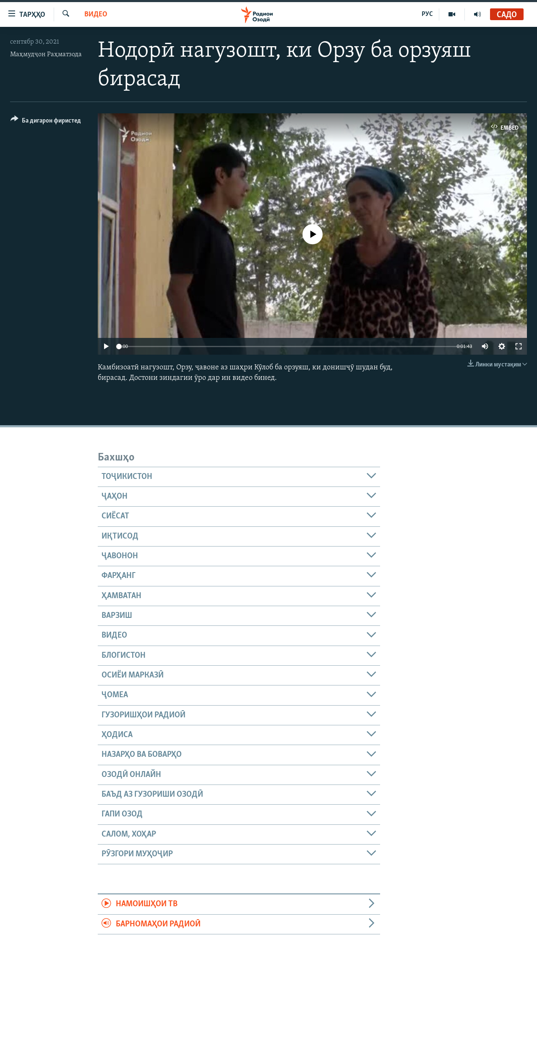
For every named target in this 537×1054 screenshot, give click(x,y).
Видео (95, 14)
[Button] (45, 122)
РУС (427, 14)
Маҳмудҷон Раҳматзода (46, 54)
